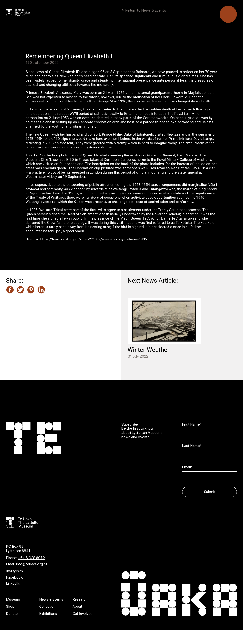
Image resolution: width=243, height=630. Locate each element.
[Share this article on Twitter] (20, 290)
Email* (187, 467)
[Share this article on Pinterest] (31, 290)
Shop (10, 606)
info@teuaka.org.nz (32, 564)
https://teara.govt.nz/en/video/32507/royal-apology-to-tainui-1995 (93, 239)
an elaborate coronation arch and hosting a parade (113, 122)
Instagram (14, 571)
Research (80, 599)
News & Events (51, 599)
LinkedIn (13, 583)
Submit (209, 492)
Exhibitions (48, 614)
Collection (47, 606)
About (77, 606)
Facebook (14, 577)
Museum (13, 599)
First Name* (191, 424)
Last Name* (191, 446)
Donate (12, 614)
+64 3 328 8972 (31, 558)
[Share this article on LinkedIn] (41, 290)
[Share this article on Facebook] (10, 290)
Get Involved (83, 614)
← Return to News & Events (144, 10)
